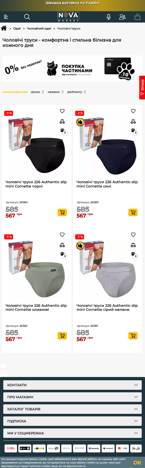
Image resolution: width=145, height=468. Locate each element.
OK (137, 463)
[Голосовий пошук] (108, 17)
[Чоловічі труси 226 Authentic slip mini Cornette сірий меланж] (107, 269)
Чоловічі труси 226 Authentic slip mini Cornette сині (107, 184)
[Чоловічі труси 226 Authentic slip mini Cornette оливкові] (36, 269)
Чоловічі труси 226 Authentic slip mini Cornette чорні (36, 184)
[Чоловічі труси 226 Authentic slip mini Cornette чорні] (36, 146)
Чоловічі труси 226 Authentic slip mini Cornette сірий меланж (107, 308)
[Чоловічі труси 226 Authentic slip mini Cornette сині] (107, 146)
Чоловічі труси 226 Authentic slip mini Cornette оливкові (36, 308)
